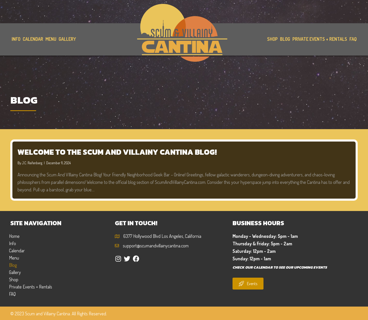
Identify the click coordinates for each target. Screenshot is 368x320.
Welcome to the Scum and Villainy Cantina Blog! (117, 152)
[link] (15, 39)
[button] (118, 258)
